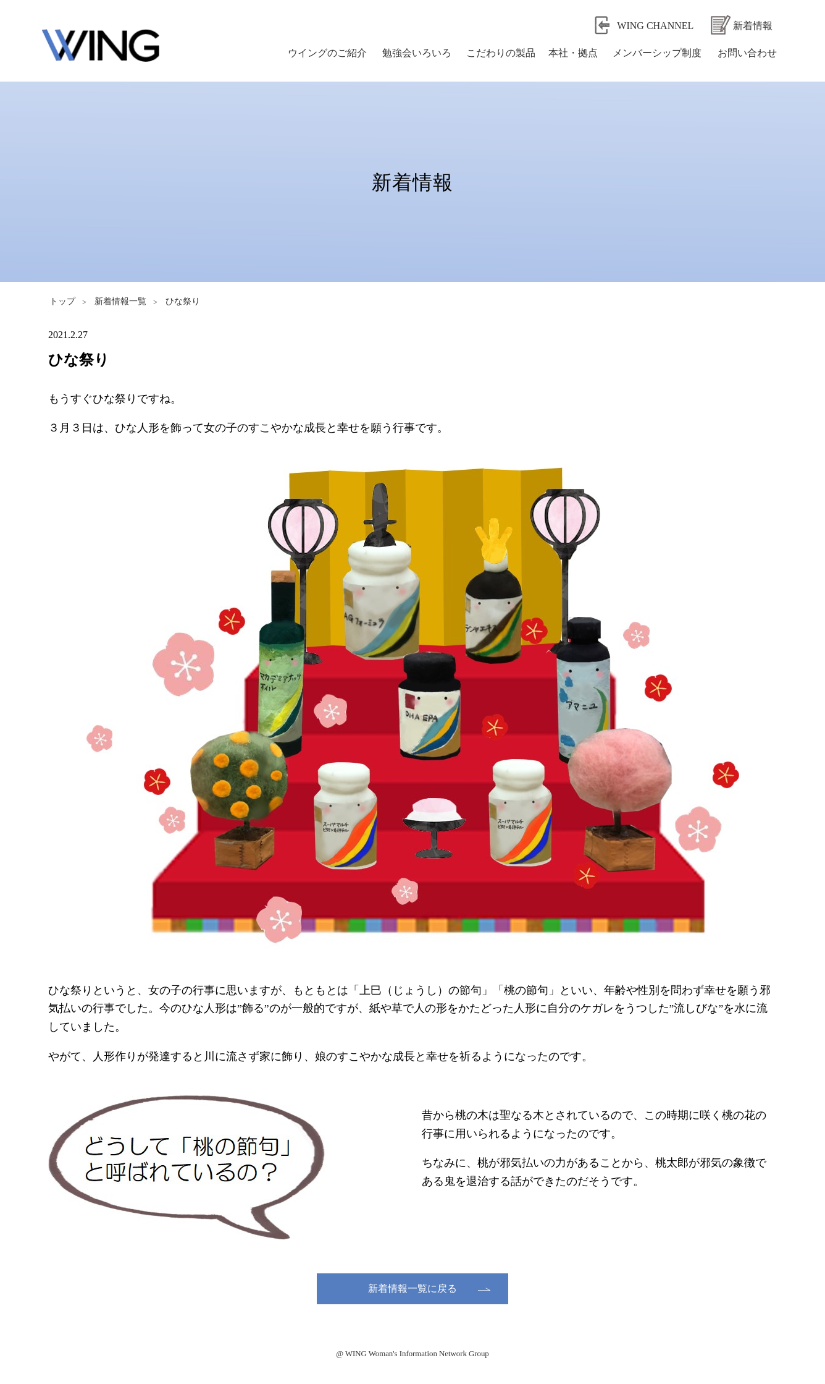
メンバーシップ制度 (657, 53)
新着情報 (753, 25)
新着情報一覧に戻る (412, 1288)
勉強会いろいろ (416, 53)
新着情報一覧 (120, 301)
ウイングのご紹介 (327, 53)
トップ (62, 301)
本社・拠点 (573, 53)
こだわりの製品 (500, 53)
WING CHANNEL (655, 25)
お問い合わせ (747, 53)
